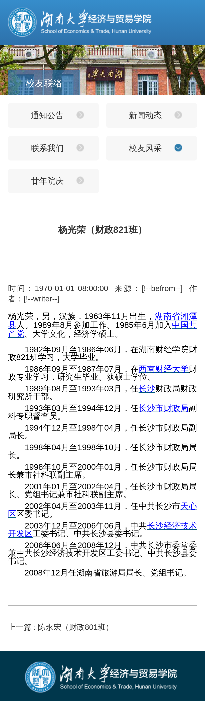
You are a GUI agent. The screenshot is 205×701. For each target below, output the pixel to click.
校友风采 (145, 148)
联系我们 (47, 148)
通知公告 (47, 115)
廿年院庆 (47, 180)
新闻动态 (145, 115)
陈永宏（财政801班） (75, 627)
